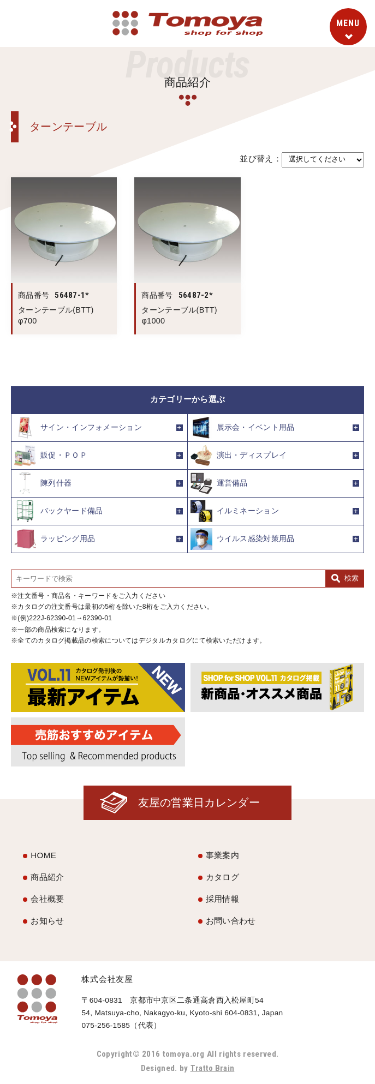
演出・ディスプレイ (239, 455)
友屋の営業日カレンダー (198, 802)
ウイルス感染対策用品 (243, 539)
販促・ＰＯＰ (50, 455)
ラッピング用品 (54, 539)
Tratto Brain (212, 1068)
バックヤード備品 (58, 511)
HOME (43, 855)
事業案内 (222, 855)
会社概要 (47, 898)
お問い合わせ (231, 920)
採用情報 (222, 898)
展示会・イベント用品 (243, 428)
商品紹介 (47, 877)
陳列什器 (43, 483)
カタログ (222, 877)
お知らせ (47, 920)
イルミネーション (235, 511)
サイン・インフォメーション (78, 428)
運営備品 (219, 483)
